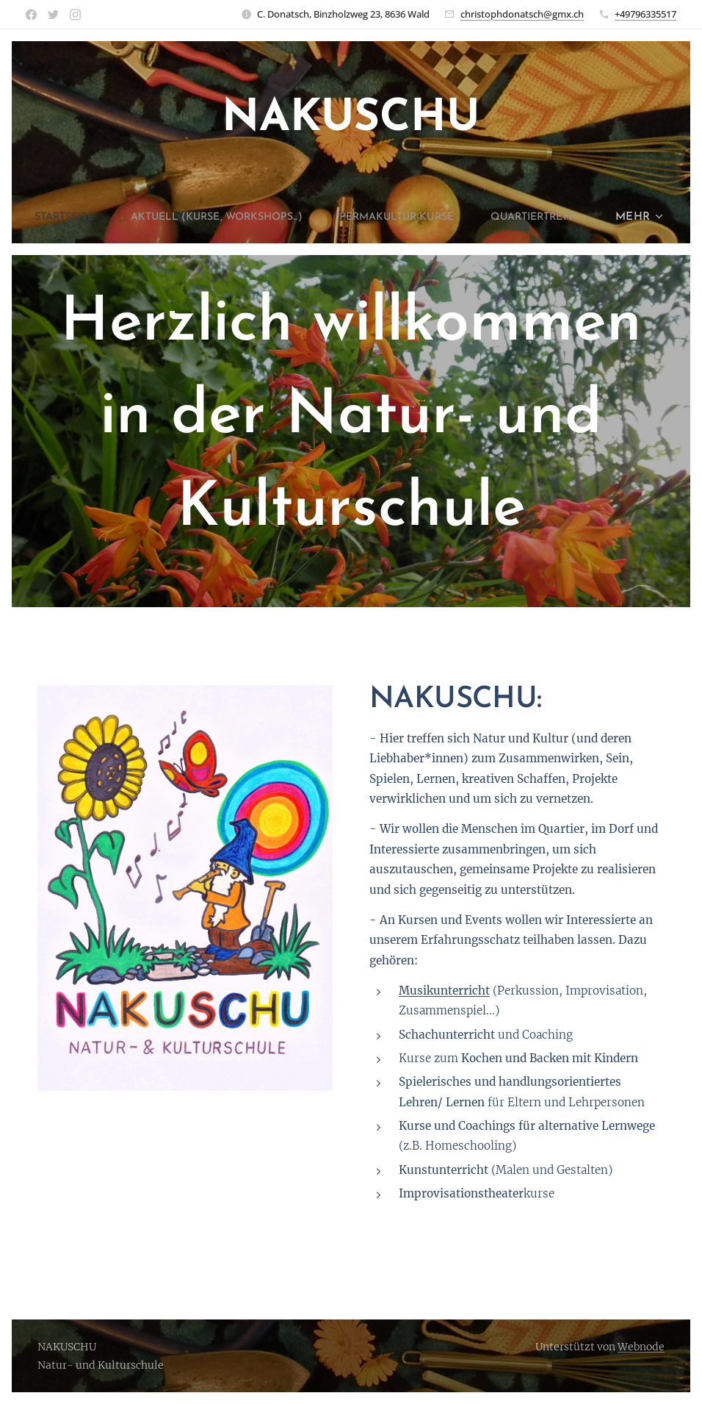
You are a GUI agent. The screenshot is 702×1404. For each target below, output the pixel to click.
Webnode (641, 1346)
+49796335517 (645, 14)
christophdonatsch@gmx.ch (522, 14)
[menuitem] (111, 217)
